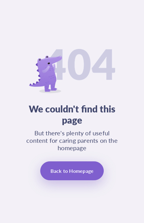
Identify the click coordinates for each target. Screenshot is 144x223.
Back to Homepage (72, 171)
